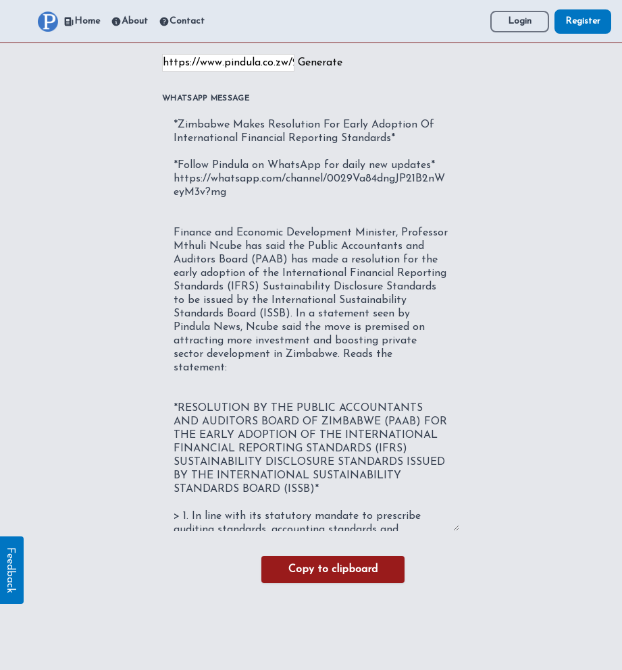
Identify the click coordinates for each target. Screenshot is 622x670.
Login (520, 21)
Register (582, 21)
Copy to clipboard (333, 569)
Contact (182, 21)
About (129, 21)
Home (81, 21)
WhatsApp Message (205, 98)
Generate (320, 62)
